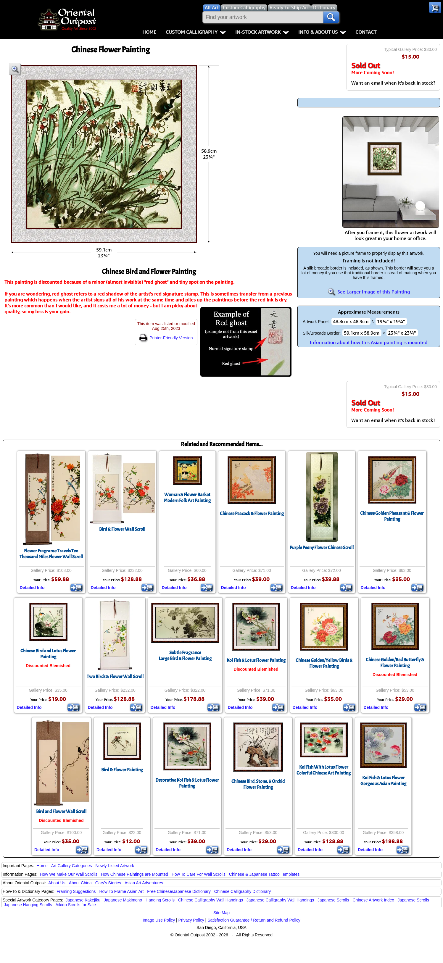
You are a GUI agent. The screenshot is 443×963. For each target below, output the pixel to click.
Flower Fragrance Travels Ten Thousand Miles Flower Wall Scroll (51, 554)
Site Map (221, 912)
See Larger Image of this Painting (369, 292)
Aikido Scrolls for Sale (76, 904)
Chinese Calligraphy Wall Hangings (210, 900)
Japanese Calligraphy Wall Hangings (280, 900)
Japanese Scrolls (333, 900)
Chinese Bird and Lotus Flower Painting (48, 654)
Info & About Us (322, 32)
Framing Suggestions (76, 891)
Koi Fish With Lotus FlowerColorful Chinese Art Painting (324, 770)
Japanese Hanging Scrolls (28, 904)
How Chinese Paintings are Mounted (134, 874)
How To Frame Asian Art (121, 891)
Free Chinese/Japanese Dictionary (179, 891)
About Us (56, 882)
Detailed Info (32, 587)
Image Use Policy (159, 920)
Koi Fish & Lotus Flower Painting (256, 660)
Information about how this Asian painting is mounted (369, 342)
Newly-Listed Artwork (114, 865)
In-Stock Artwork (262, 32)
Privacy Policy (191, 920)
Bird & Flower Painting (122, 770)
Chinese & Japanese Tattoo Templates (264, 874)
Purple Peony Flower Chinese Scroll (322, 548)
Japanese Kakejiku (83, 900)
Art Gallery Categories (71, 865)
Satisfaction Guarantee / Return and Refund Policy (253, 920)
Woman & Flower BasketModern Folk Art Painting (187, 498)
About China (80, 882)
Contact (365, 32)
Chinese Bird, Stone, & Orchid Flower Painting (258, 784)
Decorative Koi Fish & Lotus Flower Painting (187, 783)
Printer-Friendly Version (166, 337)
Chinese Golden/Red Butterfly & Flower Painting (395, 663)
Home (149, 32)
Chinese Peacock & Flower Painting (252, 514)
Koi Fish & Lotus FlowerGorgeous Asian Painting (383, 781)
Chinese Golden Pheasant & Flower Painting (392, 516)
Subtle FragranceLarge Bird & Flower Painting (185, 656)
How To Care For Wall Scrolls (198, 874)
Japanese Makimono (123, 900)
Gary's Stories (108, 882)
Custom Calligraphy (196, 32)
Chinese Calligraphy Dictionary (242, 891)
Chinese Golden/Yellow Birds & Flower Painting (324, 663)
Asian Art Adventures (144, 882)
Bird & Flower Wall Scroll (122, 529)
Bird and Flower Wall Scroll (61, 811)
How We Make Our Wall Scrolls (68, 874)
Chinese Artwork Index (373, 900)
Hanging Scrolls (160, 900)
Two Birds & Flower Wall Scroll (115, 677)
